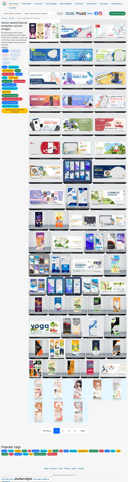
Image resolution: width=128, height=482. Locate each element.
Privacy (67, 468)
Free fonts (38, 4)
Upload (59, 14)
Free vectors (14, 4)
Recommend (15, 55)
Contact (81, 468)
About (74, 468)
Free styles (104, 4)
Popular (14, 59)
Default (5, 51)
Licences (53, 468)
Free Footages (51, 4)
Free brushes (91, 4)
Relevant (6, 59)
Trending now (15, 51)
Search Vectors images (12, 13)
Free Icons (79, 4)
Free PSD (12, 8)
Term (61, 468)
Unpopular (6, 63)
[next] (83, 431)
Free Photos (26, 4)
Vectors (11, 18)
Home (4, 18)
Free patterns (116, 4)
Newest (5, 55)
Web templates (66, 4)
